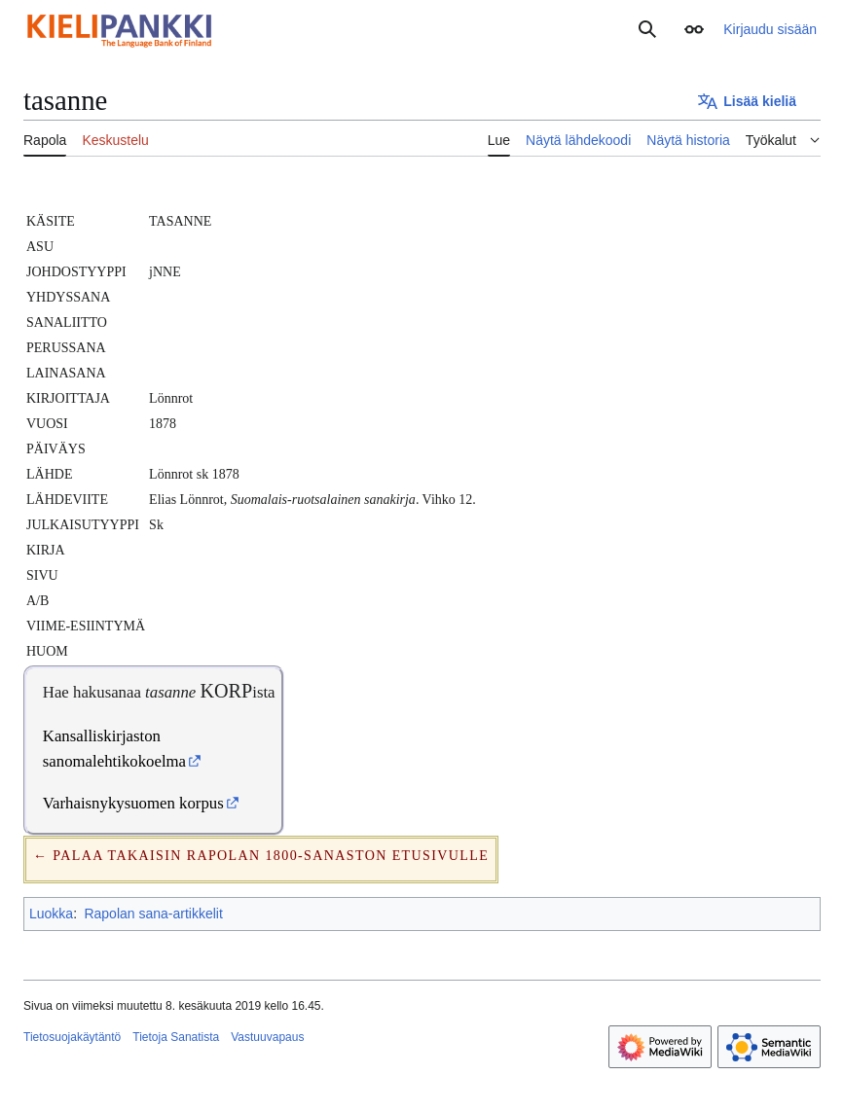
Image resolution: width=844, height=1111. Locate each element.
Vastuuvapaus (267, 1037)
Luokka (51, 913)
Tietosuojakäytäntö (72, 1037)
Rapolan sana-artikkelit (153, 913)
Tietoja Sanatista (175, 1037)
